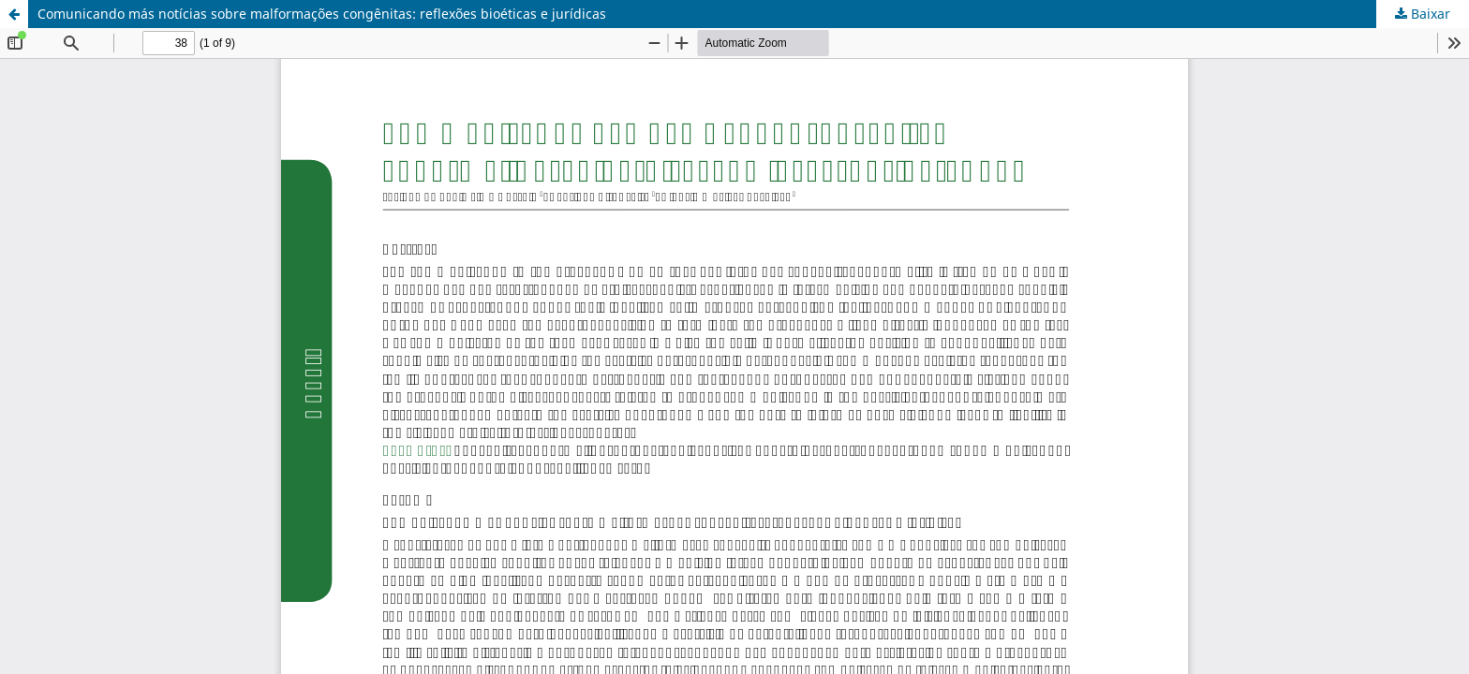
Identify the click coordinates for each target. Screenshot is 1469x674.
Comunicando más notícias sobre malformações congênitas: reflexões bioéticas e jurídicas (321, 13)
